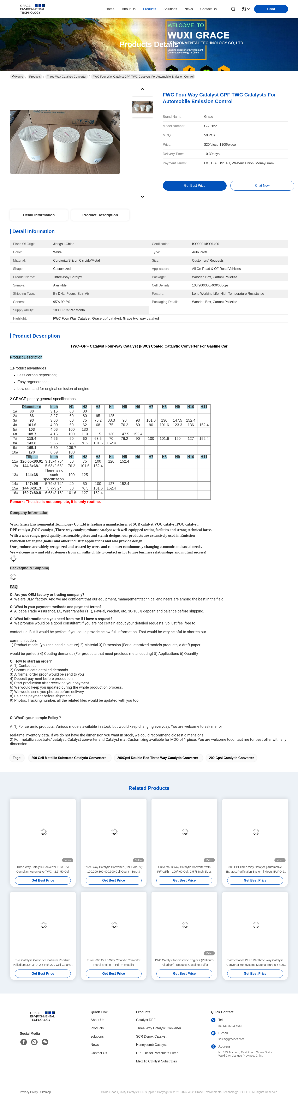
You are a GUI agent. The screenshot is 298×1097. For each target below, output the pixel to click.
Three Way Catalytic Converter (67, 76)
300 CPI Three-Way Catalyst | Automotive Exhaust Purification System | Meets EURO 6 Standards (255, 869)
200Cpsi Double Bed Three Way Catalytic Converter (157, 758)
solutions (170, 9)
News (95, 1044)
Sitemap (45, 1092)
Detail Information (39, 215)
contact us (208, 9)
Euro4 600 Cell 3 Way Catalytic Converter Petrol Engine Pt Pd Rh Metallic (114, 962)
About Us (97, 1020)
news (189, 9)
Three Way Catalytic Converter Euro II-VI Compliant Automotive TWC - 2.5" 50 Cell (42, 869)
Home (110, 9)
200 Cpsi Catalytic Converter (231, 758)
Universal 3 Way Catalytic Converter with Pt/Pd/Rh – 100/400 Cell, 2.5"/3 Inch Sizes (184, 869)
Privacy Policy (29, 1092)
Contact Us (99, 1053)
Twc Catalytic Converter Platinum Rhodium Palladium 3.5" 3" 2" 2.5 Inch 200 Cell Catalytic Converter (43, 963)
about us (129, 9)
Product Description (100, 215)
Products (35, 76)
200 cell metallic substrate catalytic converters (68, 758)
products (149, 9)
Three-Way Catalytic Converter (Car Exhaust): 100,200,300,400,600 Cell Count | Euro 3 (113, 869)
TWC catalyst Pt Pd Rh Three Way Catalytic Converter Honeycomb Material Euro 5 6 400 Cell (255, 963)
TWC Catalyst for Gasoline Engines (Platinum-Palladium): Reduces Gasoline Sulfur (184, 962)
